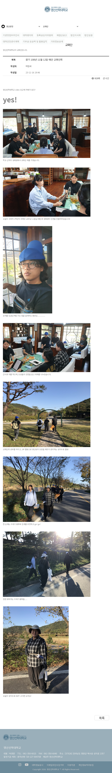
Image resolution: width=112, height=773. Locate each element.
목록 (102, 718)
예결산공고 (62, 35)
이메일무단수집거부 (55, 765)
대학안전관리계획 (11, 41)
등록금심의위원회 (45, 35)
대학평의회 (28, 35)
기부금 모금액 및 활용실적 (35, 41)
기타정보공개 (57, 41)
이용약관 (71, 765)
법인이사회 (76, 35)
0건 (106, 78)
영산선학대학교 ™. (54, 769)
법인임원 (88, 35)
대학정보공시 (37, 765)
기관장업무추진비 (11, 35)
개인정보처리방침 (86, 765)
